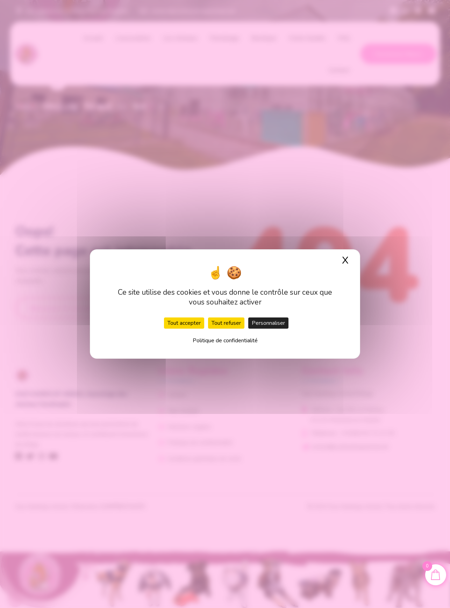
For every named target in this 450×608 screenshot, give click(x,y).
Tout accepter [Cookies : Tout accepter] (184, 323)
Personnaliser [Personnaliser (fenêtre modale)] (268, 323)
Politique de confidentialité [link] (225, 340)
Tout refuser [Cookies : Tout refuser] (226, 323)
